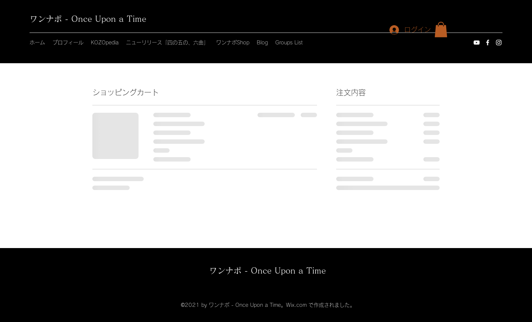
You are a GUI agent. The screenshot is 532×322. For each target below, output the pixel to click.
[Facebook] (487, 42)
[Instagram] (498, 42)
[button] (440, 29)
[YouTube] (476, 42)
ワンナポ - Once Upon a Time (88, 19)
